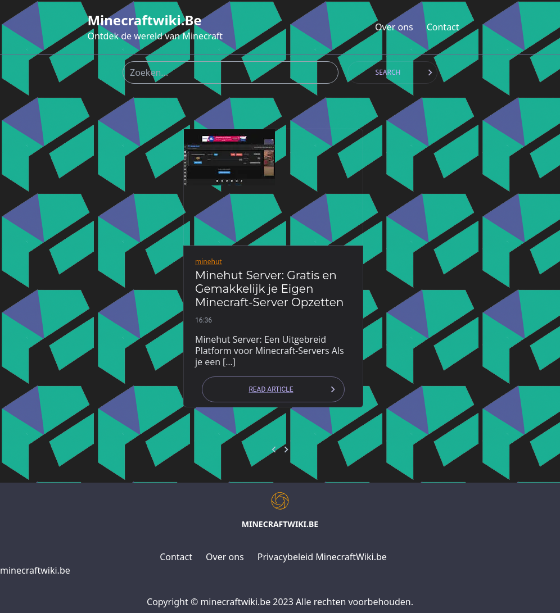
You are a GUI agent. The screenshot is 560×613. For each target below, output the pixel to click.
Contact (443, 27)
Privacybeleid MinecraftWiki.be (322, 557)
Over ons (394, 27)
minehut (208, 261)
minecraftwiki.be (144, 20)
